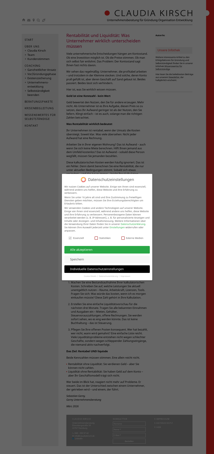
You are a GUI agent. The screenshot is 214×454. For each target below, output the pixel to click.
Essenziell (76, 235)
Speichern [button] (77, 256)
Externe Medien (132, 235)
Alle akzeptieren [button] (81, 246)
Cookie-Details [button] (90, 273)
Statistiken (103, 235)
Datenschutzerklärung (133, 221)
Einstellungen (117, 224)
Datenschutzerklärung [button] (108, 273)
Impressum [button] (125, 273)
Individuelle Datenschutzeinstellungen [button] (97, 266)
